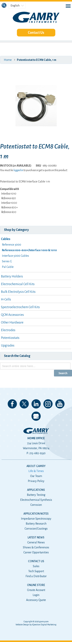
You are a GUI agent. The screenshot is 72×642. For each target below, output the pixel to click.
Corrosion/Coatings (36, 528)
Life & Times (36, 471)
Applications (36, 489)
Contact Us (36, 33)
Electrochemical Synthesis (36, 499)
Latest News (36, 537)
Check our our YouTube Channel (60, 403)
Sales (36, 566)
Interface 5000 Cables (15, 255)
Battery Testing (36, 494)
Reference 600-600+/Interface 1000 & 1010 (29, 250)
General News (36, 542)
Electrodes (8, 330)
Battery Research (36, 523)
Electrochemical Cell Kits (18, 284)
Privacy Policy (36, 481)
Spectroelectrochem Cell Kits (20, 307)
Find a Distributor (36, 576)
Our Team (36, 476)
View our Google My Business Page (36, 416)
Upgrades (7, 345)
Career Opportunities (36, 552)
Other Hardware (12, 322)
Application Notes (36, 513)
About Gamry (36, 466)
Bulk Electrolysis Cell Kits (18, 292)
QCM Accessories (12, 315)
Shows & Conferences (36, 547)
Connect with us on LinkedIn (36, 403)
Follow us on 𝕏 (24, 403)
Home (8, 59)
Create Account (36, 590)
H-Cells (6, 299)
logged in (18, 170)
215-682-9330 (37, 453)
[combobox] (35, 366)
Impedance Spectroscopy (36, 518)
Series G (7, 261)
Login (36, 595)
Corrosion (36, 504)
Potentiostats (10, 338)
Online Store (36, 585)
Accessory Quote (36, 600)
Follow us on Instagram (48, 403)
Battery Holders (12, 276)
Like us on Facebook (12, 403)
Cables (5, 239)
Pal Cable (8, 266)
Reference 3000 (11, 244)
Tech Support (36, 571)
